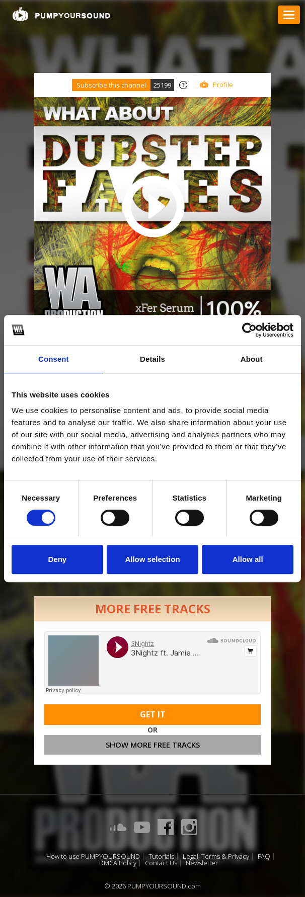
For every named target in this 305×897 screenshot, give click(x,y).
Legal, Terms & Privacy (216, 856)
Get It (153, 714)
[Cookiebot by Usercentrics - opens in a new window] (249, 330)
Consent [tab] (53, 359)
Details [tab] (152, 359)
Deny (57, 559)
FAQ (264, 856)
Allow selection (152, 559)
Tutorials (161, 856)
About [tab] (252, 359)
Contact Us (161, 863)
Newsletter (202, 863)
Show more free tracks (153, 745)
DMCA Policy (117, 863)
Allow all (248, 559)
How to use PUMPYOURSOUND (93, 856)
